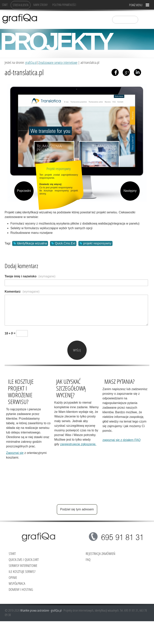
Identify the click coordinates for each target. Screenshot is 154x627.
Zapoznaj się (15, 452)
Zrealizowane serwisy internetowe (57, 62)
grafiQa (20, 18)
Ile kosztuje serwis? (22, 571)
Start (5, 5)
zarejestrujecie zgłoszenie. (78, 444)
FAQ (88, 559)
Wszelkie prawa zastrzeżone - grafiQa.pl (41, 610)
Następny (130, 190)
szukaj (143, 19)
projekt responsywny (97, 243)
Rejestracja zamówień (100, 553)
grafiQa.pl (31, 62)
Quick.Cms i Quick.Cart (24, 559)
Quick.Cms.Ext (65, 243)
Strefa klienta (20, 5)
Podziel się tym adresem (77, 509)
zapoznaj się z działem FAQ (121, 440)
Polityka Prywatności (64, 5)
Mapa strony (40, 5)
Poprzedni (24, 190)
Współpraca (17, 583)
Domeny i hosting (21, 589)
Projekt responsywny (59, 168)
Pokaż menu (135, 5)
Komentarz (22, 291)
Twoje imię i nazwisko (30, 276)
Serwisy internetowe (23, 565)
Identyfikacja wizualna (32, 243)
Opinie (13, 577)
